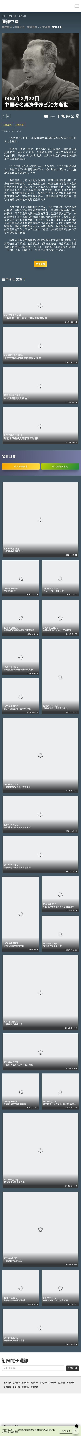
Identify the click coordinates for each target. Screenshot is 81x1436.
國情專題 (7, 1387)
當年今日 (22, 16)
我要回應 (40, 263)
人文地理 (45, 27)
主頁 (4, 16)
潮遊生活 (25, 1383)
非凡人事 (43, 1383)
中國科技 (7, 1383)
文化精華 (52, 1383)
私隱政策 (5, 1432)
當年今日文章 (12, 279)
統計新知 (32, 27)
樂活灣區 (16, 1383)
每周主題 (16, 1387)
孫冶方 (8, 124)
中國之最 (19, 27)
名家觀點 (70, 1383)
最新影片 (25, 1387)
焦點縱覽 (61, 1383)
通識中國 (12, 16)
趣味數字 (7, 27)
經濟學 (20, 124)
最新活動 (34, 1387)
